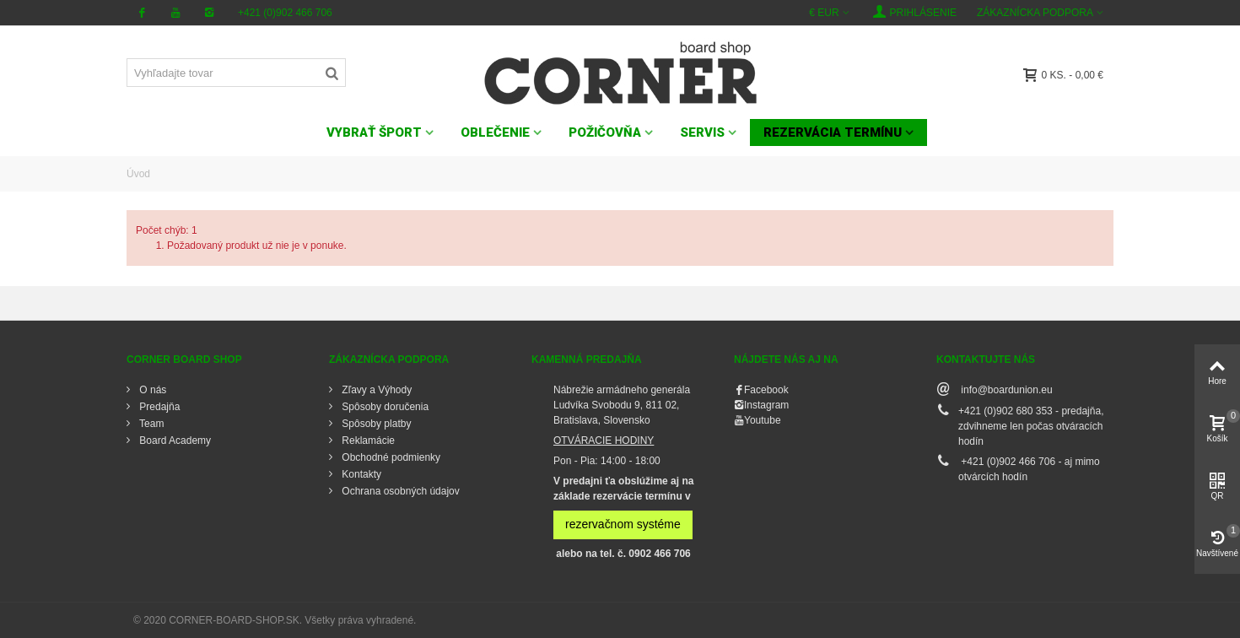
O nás (151, 390)
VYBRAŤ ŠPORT (374, 132)
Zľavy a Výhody (375, 390)
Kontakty (360, 474)
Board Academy (174, 440)
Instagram (766, 405)
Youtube (762, 420)
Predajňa (158, 407)
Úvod (138, 174)
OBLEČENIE (495, 132)
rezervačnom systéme (623, 524)
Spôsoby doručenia (384, 407)
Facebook (766, 390)
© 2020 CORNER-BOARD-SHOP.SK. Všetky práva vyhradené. (274, 620)
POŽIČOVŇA (605, 132)
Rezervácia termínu (832, 132)
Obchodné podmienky (389, 457)
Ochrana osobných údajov (399, 491)
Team (150, 424)
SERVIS (702, 132)
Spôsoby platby (375, 424)
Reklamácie (367, 440)
